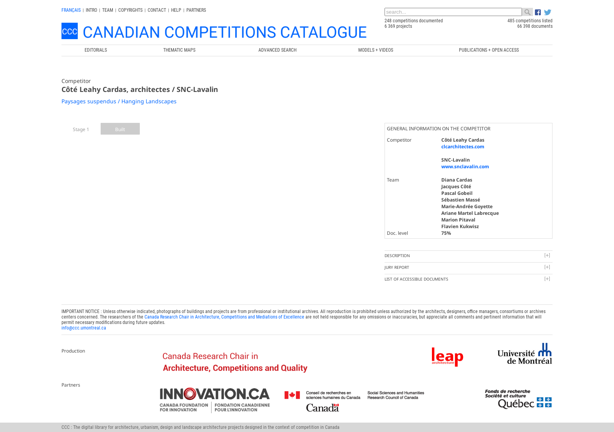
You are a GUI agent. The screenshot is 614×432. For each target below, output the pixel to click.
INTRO (91, 10)
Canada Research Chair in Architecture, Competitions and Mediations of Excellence (224, 317)
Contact (157, 10)
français (71, 10)
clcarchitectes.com (462, 146)
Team (107, 10)
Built (120, 129)
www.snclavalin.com (465, 166)
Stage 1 (81, 129)
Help (176, 10)
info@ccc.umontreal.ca (83, 328)
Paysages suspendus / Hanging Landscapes (119, 101)
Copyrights (130, 10)
